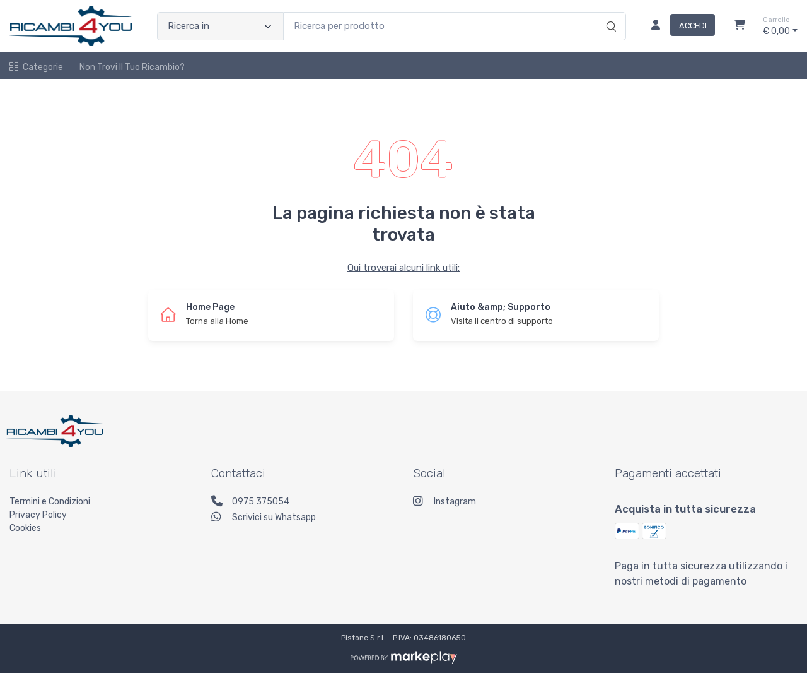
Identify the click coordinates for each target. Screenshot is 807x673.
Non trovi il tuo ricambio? (132, 67)
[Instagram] (504, 503)
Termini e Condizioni (49, 501)
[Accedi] (678, 26)
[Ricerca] (609, 13)
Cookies (25, 528)
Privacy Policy (38, 514)
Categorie (36, 67)
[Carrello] (739, 26)
